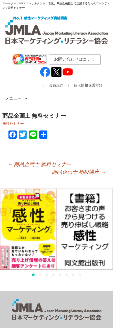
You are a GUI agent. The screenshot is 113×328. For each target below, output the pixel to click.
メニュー (14, 98)
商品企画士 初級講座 (79, 172)
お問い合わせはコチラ (74, 59)
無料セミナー (13, 124)
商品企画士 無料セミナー (39, 164)
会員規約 (56, 85)
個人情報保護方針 (88, 85)
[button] (33, 274)
